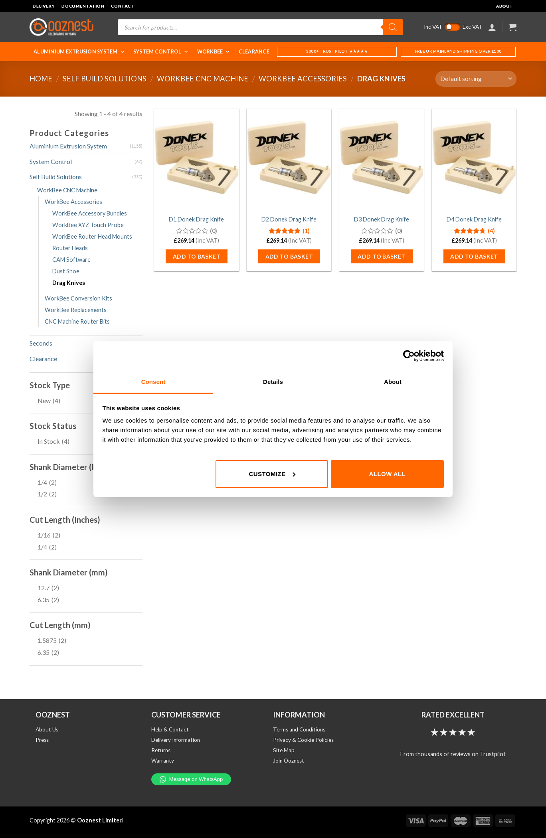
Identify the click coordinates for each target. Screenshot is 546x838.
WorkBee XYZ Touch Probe (88, 224)
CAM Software (71, 259)
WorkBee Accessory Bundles (89, 213)
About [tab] (393, 381)
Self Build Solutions (104, 78)
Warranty (162, 760)
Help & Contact (170, 729)
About (504, 6)
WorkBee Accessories (303, 78)
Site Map (284, 750)
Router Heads (70, 248)
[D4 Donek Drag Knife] (474, 159)
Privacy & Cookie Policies (303, 740)
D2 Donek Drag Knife (289, 219)
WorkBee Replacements (76, 309)
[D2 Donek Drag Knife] (289, 159)
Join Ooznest (288, 760)
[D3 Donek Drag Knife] (381, 159)
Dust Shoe (65, 271)
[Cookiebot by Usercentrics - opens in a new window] (409, 356)
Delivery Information (175, 740)
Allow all (387, 473)
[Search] (393, 27)
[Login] (492, 27)
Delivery (44, 6)
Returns (160, 750)
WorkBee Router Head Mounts (92, 236)
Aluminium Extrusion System (79, 51)
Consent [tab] (153, 381)
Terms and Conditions (299, 729)
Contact (123, 6)
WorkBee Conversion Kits (78, 298)
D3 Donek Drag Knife (381, 219)
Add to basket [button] (196, 256)
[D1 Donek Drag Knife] (196, 159)
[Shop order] (475, 79)
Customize (272, 473)
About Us (47, 729)
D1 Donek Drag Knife (196, 219)
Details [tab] (273, 381)
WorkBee (214, 51)
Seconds (41, 343)
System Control (161, 51)
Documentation (83, 6)
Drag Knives (68, 282)
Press (42, 740)
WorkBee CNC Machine (202, 78)
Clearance (254, 52)
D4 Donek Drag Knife (474, 219)
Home (41, 78)
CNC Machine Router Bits (77, 321)
